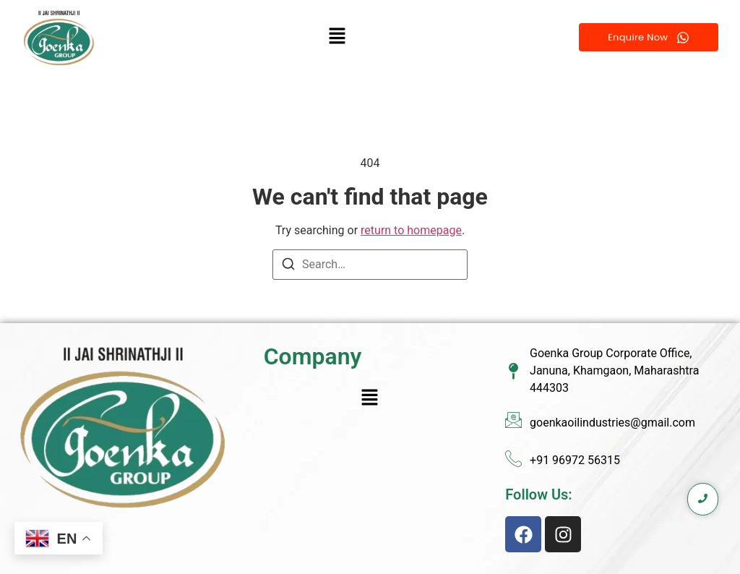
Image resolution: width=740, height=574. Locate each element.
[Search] (288, 266)
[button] (338, 37)
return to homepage (411, 230)
